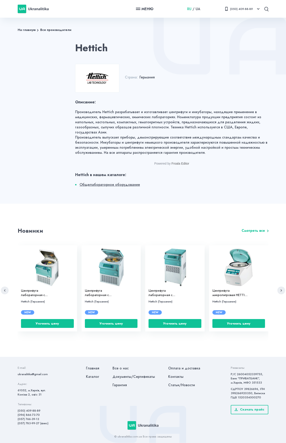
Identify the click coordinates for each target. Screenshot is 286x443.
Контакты (175, 376)
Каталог (92, 376)
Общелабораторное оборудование (110, 184)
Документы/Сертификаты (133, 376)
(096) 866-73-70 (29, 415)
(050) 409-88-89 (29, 411)
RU (189, 8)
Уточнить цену (47, 323)
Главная (92, 368)
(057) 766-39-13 (28, 419)
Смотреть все (253, 230)
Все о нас (120, 368)
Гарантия (119, 385)
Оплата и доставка (184, 368)
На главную (27, 30)
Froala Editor (180, 163)
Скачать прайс (249, 409)
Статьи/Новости (181, 385)
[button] (5, 290)
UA (198, 8)
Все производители (55, 30)
